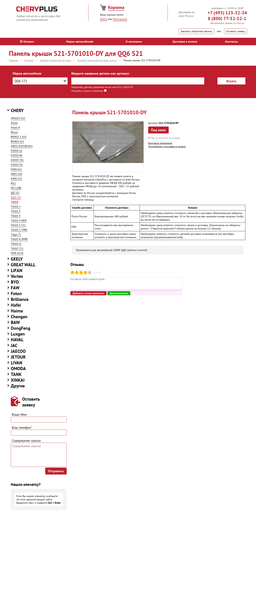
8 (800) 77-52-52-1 (227, 18)
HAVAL (17, 340)
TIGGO (14, 202)
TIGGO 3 (15, 211)
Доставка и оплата (185, 41)
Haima (17, 311)
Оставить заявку (235, 31)
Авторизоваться (119, 293)
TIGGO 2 (15, 206)
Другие (18, 386)
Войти (103, 19)
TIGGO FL (16, 243)
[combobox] (40, 80)
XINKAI (18, 380)
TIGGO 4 (15, 216)
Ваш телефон (22, 427)
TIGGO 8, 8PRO (19, 239)
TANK (16, 374)
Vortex (17, 276)
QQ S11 (15, 192)
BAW (15, 322)
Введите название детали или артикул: (100, 73)
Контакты (231, 41)
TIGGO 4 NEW (19, 220)
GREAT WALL (23, 265)
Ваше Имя (19, 414)
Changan (19, 316)
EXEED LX (16, 150)
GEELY (17, 259)
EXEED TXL (17, 160)
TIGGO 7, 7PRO (19, 229)
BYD (15, 282)
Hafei (16, 305)
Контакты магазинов (160, 143)
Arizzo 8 (15, 127)
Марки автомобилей (79, 41)
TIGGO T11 (17, 248)
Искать (231, 81)
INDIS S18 (16, 174)
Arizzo (14, 122)
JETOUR (18, 357)
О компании (134, 41)
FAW (15, 288)
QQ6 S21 (16, 197)
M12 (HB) (16, 188)
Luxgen (18, 334)
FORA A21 (16, 169)
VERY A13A (17, 253)
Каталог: (27, 41)
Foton (16, 293)
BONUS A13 (17, 141)
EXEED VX (17, 164)
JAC (14, 345)
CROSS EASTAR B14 (22, 146)
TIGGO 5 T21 (18, 225)
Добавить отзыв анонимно (88, 293)
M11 (13, 183)
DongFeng (20, 328)
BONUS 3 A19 (18, 136)
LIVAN (16, 363)
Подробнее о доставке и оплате (167, 146)
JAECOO (18, 351)
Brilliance (19, 299)
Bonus (14, 132)
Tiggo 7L (16, 234)
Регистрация (120, 19)
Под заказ (158, 130)
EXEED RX (16, 155)
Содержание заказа (26, 440)
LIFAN (16, 270)
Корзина (116, 7)
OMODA (18, 368)
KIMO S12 (16, 178)
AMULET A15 (18, 118)
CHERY (17, 110)
